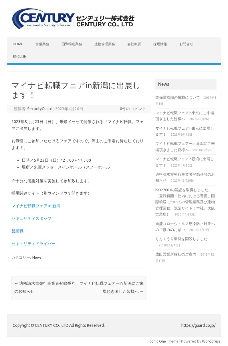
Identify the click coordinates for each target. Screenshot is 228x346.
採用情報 (160, 44)
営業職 (17, 231)
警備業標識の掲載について (177, 97)
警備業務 (42, 44)
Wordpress (211, 341)
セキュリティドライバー (33, 243)
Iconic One (157, 341)
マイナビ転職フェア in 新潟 (35, 205)
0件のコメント (133, 108)
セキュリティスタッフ (31, 218)
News (36, 257)
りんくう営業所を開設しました (181, 239)
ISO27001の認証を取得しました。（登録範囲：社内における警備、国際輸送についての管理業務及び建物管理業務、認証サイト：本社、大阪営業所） (185, 202)
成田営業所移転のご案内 (175, 254)
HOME (18, 44)
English (19, 56)
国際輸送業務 (72, 44)
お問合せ (186, 44)
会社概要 (134, 44)
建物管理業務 (104, 44)
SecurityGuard (39, 108)
